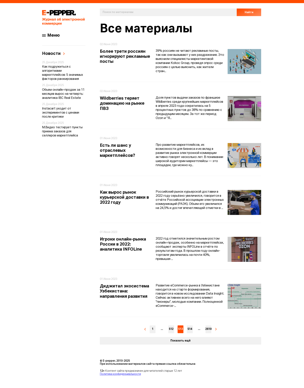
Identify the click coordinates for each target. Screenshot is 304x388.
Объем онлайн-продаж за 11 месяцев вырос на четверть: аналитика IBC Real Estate (63, 94)
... (162, 329)
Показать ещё (180, 340)
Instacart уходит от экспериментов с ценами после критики (60, 112)
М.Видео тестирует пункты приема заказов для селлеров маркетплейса (62, 131)
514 (189, 329)
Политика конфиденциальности (120, 374)
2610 (208, 329)
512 (171, 329)
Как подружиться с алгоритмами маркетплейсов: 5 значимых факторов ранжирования (62, 73)
